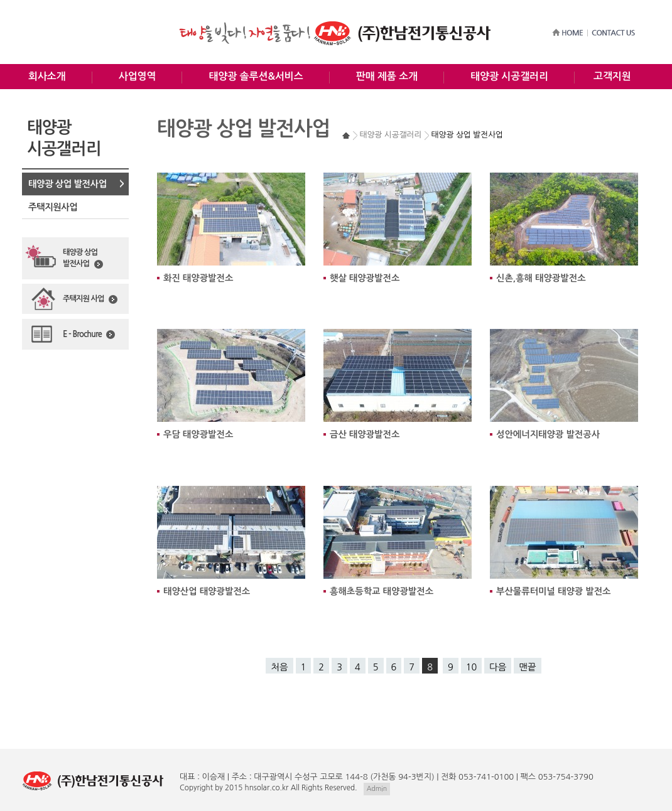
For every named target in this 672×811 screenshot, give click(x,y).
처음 (279, 667)
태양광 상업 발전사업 (67, 184)
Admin (377, 788)
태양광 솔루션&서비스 (256, 76)
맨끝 (527, 667)
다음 (497, 667)
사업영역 (137, 76)
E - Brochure (89, 334)
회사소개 (47, 76)
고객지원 (612, 76)
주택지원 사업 (90, 299)
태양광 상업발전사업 (83, 259)
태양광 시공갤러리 (509, 76)
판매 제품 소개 (387, 76)
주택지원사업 (52, 207)
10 (471, 667)
